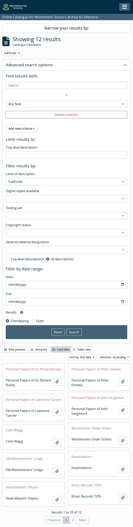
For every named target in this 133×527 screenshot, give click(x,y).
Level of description (20, 174)
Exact (40, 321)
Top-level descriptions (27, 259)
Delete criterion (66, 114)
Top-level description (21, 147)
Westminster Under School (91, 428)
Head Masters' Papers (22, 487)
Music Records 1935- (86, 485)
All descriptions (62, 259)
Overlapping (20, 321)
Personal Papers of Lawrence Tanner (33, 399)
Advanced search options (29, 65)
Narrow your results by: (66, 28)
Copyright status (18, 225)
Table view (82, 349)
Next (82, 520)
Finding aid (14, 208)
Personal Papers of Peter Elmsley (96, 369)
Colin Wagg (14, 430)
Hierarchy (38, 349)
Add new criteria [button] (20, 128)
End (8, 294)
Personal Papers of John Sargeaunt (97, 397)
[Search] (66, 85)
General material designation (27, 242)
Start (9, 277)
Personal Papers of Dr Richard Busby (33, 369)
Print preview (14, 349)
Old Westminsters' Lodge (24, 458)
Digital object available (22, 191)
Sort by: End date (80, 357)
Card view (60, 349)
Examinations (81, 457)
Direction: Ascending (112, 357)
